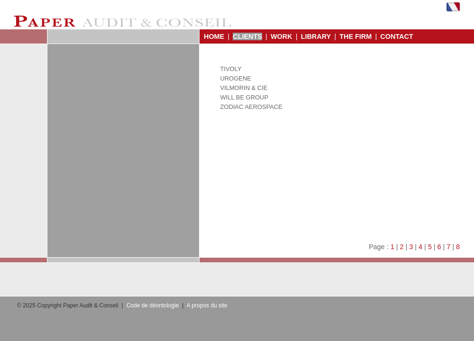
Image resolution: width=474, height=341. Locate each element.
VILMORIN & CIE (243, 87)
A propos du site (207, 305)
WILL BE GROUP (244, 97)
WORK (281, 36)
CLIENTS (247, 36)
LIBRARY (316, 36)
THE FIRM (355, 36)
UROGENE (235, 78)
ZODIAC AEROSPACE (251, 106)
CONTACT (396, 36)
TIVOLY (230, 68)
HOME (214, 36)
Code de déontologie (153, 305)
